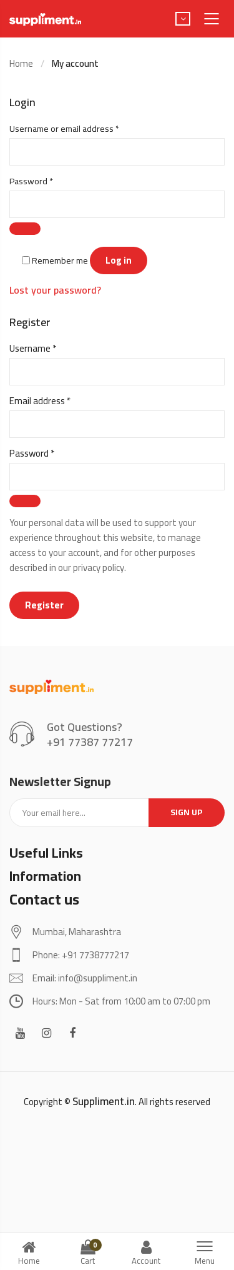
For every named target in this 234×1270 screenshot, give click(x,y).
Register (44, 605)
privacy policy (98, 567)
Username (50, 348)
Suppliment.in (103, 1101)
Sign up (186, 812)
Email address (57, 401)
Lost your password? (55, 289)
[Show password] (25, 228)
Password (48, 181)
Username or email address (81, 128)
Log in (118, 260)
